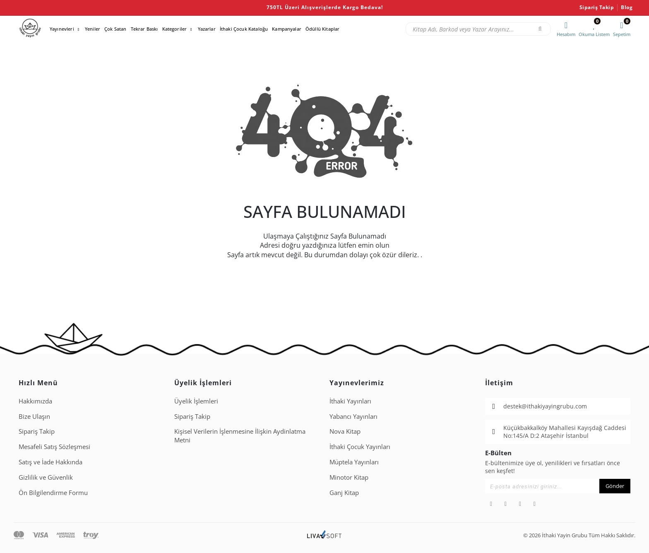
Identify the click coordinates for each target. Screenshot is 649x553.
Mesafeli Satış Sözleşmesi (54, 446)
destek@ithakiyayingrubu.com (545, 406)
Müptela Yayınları (354, 462)
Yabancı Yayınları (353, 416)
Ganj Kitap (344, 492)
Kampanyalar (286, 29)
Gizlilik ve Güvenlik (46, 477)
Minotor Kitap (348, 477)
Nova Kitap (345, 431)
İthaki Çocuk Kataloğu (244, 29)
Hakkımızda (35, 401)
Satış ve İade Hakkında (50, 462)
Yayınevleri (62, 29)
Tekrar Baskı (144, 29)
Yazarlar (207, 29)
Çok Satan (115, 29)
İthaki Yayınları (350, 401)
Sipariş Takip (596, 7)
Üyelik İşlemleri (196, 401)
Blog (626, 7)
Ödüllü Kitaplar (322, 29)
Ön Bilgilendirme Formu (53, 492)
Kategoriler (174, 29)
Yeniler (92, 29)
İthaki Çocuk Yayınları (359, 446)
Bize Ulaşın (34, 416)
